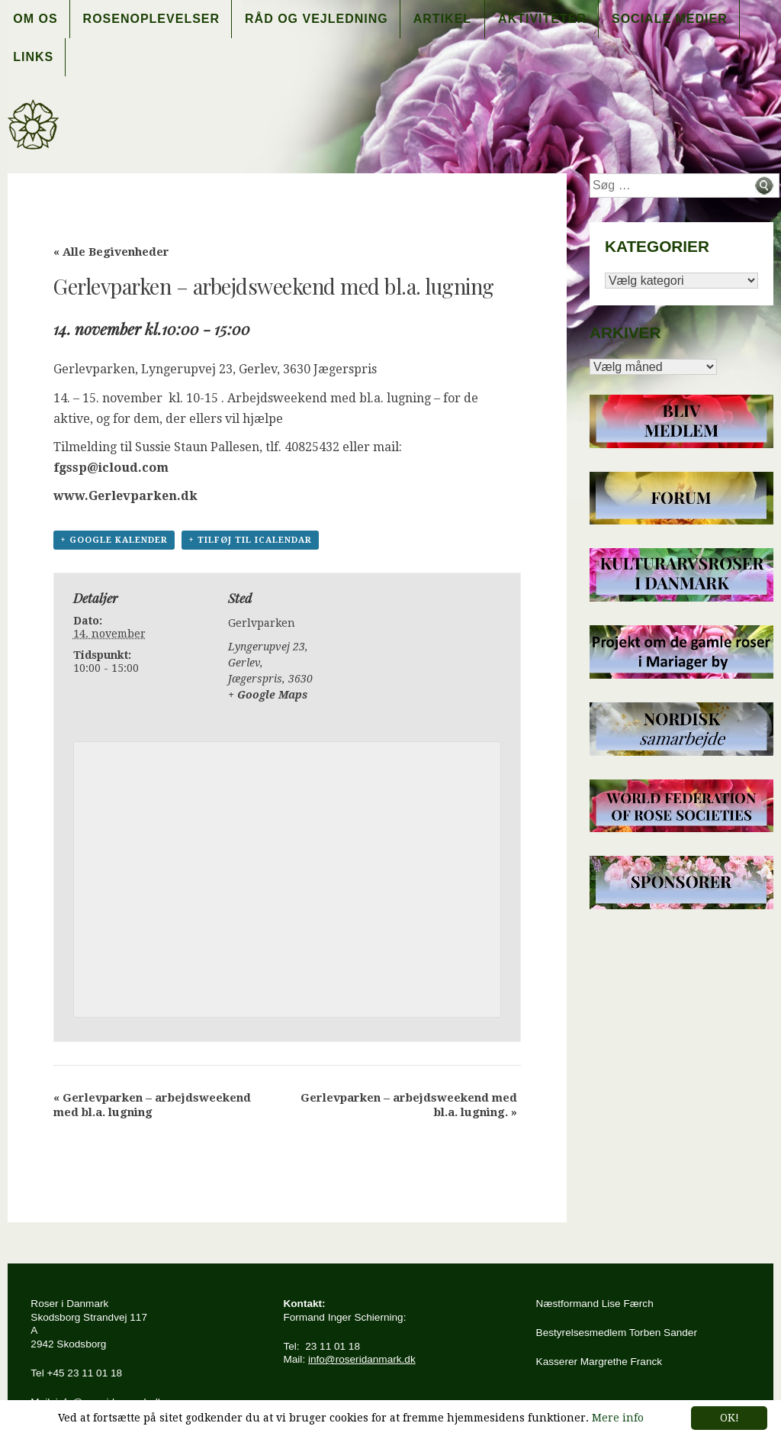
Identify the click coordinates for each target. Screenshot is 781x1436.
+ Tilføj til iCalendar (250, 540)
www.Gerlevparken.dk (125, 496)
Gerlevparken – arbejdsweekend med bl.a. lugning (152, 1105)
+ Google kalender (114, 540)
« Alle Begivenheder (111, 252)
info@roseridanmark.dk (362, 1359)
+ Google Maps (267, 695)
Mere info (618, 1418)
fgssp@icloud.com (111, 467)
